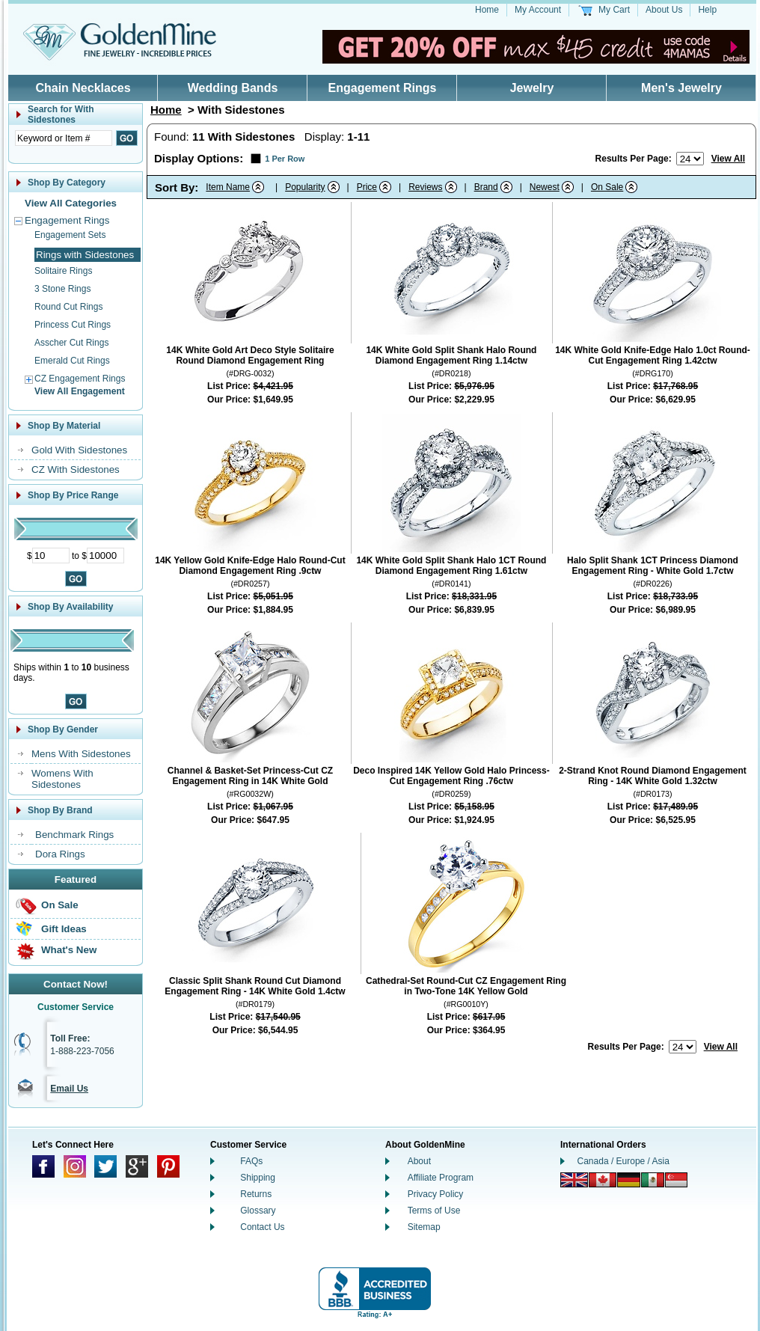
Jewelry (532, 88)
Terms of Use (434, 1210)
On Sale (60, 905)
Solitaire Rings (63, 271)
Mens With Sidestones (81, 753)
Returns (256, 1194)
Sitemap (424, 1227)
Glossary (257, 1210)
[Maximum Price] (105, 555)
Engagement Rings (382, 88)
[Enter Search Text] (63, 138)
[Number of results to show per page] (690, 158)
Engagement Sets (69, 235)
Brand (486, 187)
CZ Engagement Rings (79, 378)
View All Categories (71, 203)
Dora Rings (60, 854)
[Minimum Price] (51, 555)
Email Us (69, 1088)
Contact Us (262, 1227)
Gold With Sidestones (79, 450)
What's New (68, 949)
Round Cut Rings (68, 307)
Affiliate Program (441, 1177)
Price (367, 187)
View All (728, 158)
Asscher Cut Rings (71, 342)
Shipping (257, 1177)
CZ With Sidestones (75, 469)
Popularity (305, 187)
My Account (538, 9)
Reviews (425, 187)
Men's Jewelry (681, 88)
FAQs (251, 1161)
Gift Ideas (64, 928)
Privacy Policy (436, 1194)
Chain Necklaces (82, 88)
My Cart (614, 9)
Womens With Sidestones (62, 779)
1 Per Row (284, 158)
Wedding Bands (233, 88)
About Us (664, 9)
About (419, 1161)
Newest (545, 187)
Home (487, 9)
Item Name (228, 187)
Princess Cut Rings (72, 324)
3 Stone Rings (62, 289)
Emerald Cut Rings (72, 360)
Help (707, 9)
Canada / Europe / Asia (623, 1161)
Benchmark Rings (74, 834)
